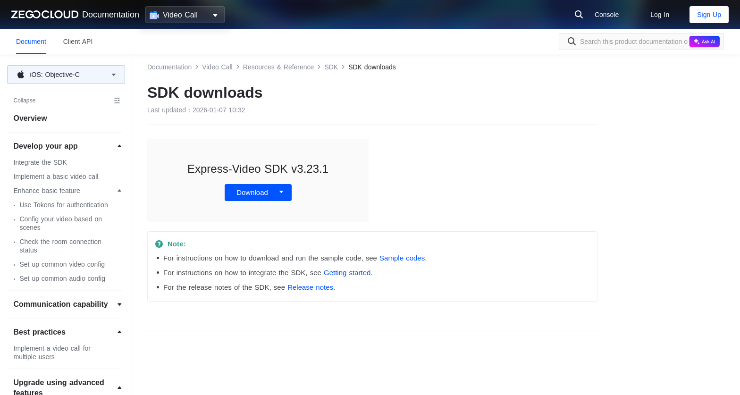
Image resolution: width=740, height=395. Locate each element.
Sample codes (402, 258)
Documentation (110, 14)
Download (252, 192)
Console (607, 14)
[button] (66, 74)
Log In (659, 14)
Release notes (310, 287)
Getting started (347, 273)
